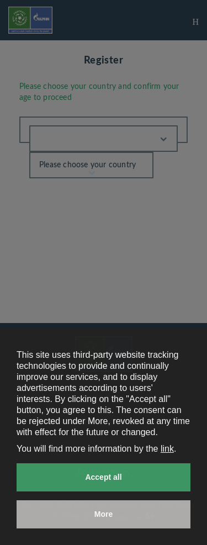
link (167, 448)
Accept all (103, 477)
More (103, 514)
